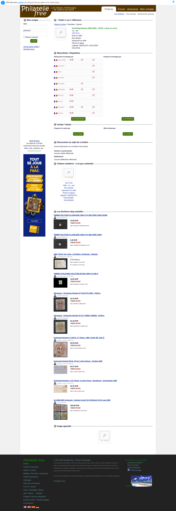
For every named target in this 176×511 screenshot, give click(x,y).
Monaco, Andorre (29, 470)
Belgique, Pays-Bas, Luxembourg (35, 473)
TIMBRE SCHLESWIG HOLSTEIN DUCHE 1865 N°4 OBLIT (76, 274)
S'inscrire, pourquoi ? (135, 463)
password (26, 30)
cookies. (20, 2)
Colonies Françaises (30, 467)
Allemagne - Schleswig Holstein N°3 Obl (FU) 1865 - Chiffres (77, 293)
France (25, 464)
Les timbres (119, 14)
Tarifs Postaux (34, 141)
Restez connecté (32, 37)
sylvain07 (60, 107)
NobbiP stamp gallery (114, 476)
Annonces (132, 9)
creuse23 (60, 66)
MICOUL (60, 95)
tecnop (59, 101)
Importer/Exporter (133, 468)
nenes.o (60, 113)
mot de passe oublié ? (31, 47)
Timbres (108, 9)
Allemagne (27, 480)
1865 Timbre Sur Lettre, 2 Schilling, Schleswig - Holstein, (76, 254)
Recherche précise (146, 14)
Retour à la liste (60, 24)
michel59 (60, 78)
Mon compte (147, 9)
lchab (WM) (61, 60)
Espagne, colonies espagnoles (34, 497)
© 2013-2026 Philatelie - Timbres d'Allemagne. (72, 460)
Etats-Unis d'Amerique (31, 483)
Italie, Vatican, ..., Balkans (32, 493)
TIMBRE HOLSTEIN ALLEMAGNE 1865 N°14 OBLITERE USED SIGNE (80, 215)
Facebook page (134, 470)
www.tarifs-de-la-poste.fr (34, 151)
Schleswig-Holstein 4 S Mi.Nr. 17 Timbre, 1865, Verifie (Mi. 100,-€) (79, 338)
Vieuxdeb (60, 84)
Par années (131, 14)
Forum (121, 9)
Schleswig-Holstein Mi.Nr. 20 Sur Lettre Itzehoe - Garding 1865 (78, 361)
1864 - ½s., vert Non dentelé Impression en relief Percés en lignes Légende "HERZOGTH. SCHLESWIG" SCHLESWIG (68, 193)
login (25, 24)
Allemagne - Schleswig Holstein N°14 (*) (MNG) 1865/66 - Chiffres (79, 316)
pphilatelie (61, 89)
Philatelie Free (36, 11)
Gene (59, 72)
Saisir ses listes (133, 465)
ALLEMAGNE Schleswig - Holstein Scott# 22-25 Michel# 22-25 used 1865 (82, 400)
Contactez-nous (59, 481)
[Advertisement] (34, 96)
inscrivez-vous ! (29, 49)
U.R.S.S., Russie (29, 487)
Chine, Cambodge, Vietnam (33, 490)
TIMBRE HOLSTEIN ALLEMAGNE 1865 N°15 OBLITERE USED (78, 235)
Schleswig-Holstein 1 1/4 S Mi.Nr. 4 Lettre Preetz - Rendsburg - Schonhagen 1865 (85, 381)
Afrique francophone (30, 477)
